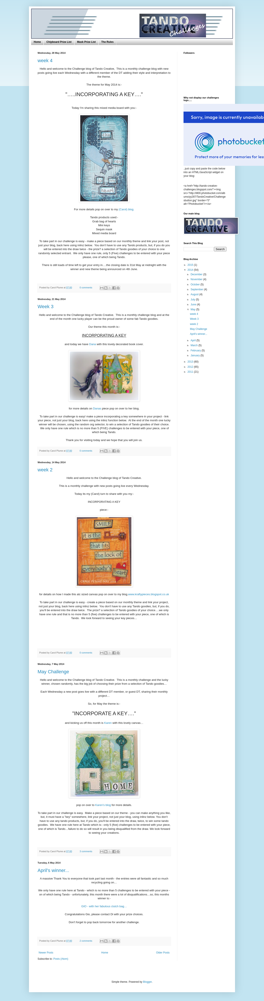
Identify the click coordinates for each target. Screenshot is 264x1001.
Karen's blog (103, 805)
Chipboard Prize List (58, 41)
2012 (191, 366)
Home (37, 41)
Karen (108, 722)
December (197, 274)
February (196, 350)
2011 (191, 371)
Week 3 (45, 306)
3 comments (86, 851)
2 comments (86, 940)
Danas (97, 408)
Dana (92, 344)
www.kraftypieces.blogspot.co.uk (148, 594)
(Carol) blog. (126, 209)
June (194, 304)
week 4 (45, 60)
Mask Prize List (86, 41)
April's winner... (53, 870)
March (195, 345)
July (193, 299)
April (193, 340)
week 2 (45, 469)
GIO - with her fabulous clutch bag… (104, 906)
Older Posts (163, 952)
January (195, 355)
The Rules (107, 41)
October (195, 284)
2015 (191, 264)
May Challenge (53, 671)
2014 (191, 269)
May (193, 309)
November (197, 279)
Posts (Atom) (60, 958)
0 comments (86, 287)
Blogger (147, 981)
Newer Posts (46, 952)
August (195, 294)
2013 (191, 361)
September (197, 289)
